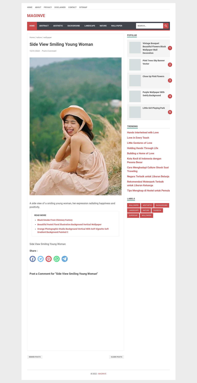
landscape (134, 210)
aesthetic (147, 205)
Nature (103, 26)
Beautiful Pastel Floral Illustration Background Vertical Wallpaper (69, 224)
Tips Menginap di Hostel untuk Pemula (148, 190)
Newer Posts (35, 357)
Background (74, 26)
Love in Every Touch (138, 137)
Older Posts (116, 357)
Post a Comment (49, 51)
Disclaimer (60, 7)
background (161, 205)
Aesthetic (58, 26)
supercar (133, 215)
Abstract (44, 26)
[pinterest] (49, 259)
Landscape (89, 26)
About (38, 7)
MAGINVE (36, 15)
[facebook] (33, 259)
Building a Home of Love (140, 153)
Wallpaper (116, 26)
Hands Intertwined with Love (143, 132)
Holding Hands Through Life (142, 148)
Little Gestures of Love (139, 142)
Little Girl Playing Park (154, 108)
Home (29, 7)
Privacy (48, 7)
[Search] (149, 26)
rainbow (157, 210)
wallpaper (134, 205)
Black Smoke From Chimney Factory (54, 220)
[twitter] (41, 259)
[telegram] (65, 259)
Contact (72, 7)
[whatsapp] (57, 259)
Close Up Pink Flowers (153, 76)
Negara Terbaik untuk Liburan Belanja (148, 176)
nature (146, 210)
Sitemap (83, 7)
